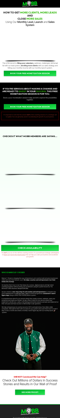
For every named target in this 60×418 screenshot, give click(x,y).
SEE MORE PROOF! (30, 392)
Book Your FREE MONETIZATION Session (30, 107)
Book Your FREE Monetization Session (30, 73)
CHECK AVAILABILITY (30, 248)
